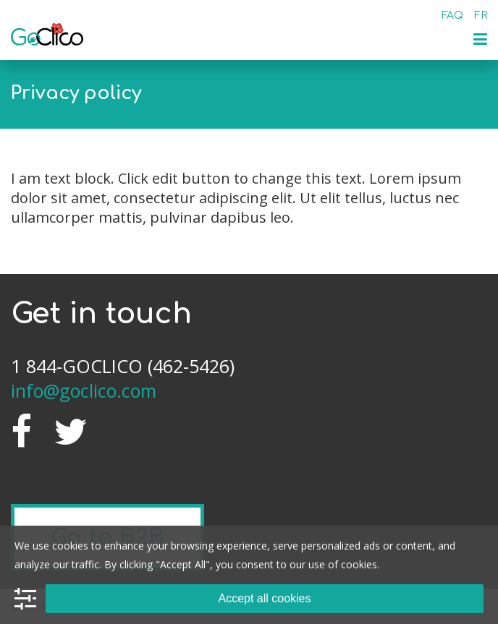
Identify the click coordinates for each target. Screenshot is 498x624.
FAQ (452, 15)
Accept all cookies (264, 598)
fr (480, 15)
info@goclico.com (83, 390)
